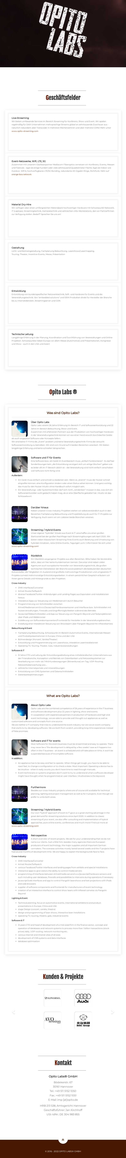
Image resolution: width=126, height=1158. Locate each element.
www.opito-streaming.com (25, 131)
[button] (14, 1011)
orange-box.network (21, 174)
